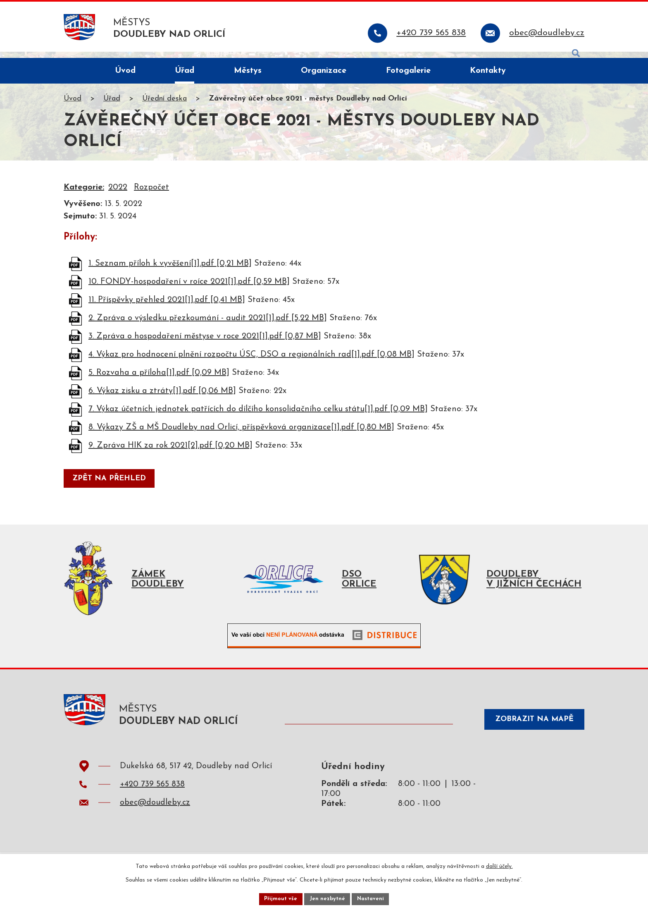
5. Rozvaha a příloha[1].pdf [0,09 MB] (158, 379)
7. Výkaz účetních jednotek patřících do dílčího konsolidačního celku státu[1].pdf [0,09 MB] (258, 415)
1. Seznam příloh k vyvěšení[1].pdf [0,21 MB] (170, 270)
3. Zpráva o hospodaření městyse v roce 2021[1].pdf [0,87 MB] (204, 342)
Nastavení (373, 898)
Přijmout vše (278, 898)
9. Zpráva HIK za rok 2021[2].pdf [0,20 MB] (170, 452)
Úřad (111, 105)
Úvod (72, 105)
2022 (117, 194)
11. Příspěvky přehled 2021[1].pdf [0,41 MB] (166, 306)
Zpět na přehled (111, 485)
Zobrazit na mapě (528, 731)
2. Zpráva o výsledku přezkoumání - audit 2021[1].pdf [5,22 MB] (207, 324)
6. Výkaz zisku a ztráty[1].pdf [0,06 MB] (162, 397)
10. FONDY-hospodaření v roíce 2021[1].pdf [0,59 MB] (189, 288)
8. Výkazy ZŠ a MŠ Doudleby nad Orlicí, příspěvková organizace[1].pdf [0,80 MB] (241, 433)
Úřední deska (164, 105)
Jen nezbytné (327, 898)
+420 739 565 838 (152, 797)
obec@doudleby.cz (155, 815)
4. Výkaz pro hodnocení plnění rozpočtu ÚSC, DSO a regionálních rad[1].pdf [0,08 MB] (251, 361)
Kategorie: (84, 194)
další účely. (499, 865)
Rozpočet (151, 194)
